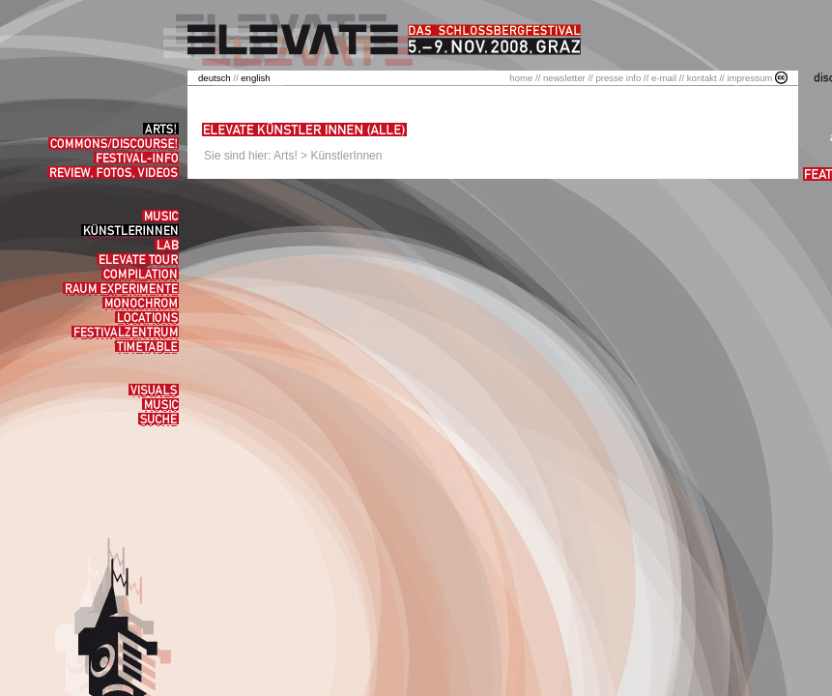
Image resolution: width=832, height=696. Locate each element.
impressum (749, 77)
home (520, 77)
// (219, 77)
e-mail (663, 77)
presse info (618, 77)
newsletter (564, 77)
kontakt (702, 77)
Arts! (285, 155)
